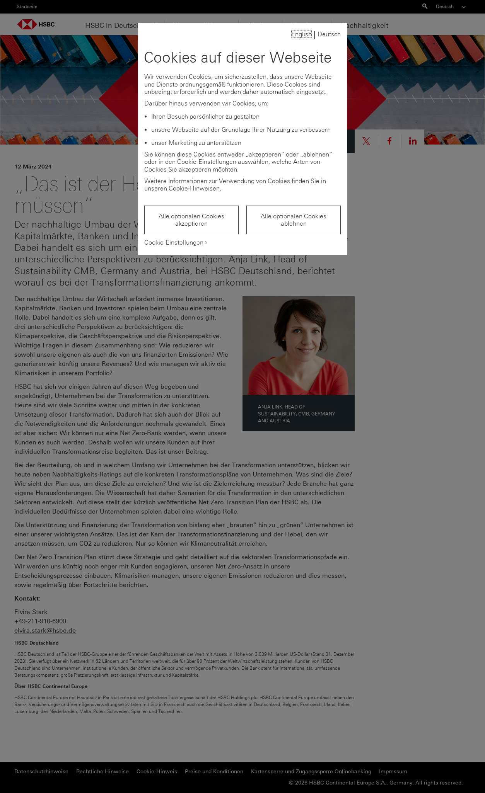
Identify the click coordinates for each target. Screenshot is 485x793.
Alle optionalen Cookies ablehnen (293, 220)
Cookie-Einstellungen (173, 242)
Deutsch (329, 34)
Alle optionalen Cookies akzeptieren (191, 220)
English (301, 34)
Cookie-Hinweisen (194, 188)
